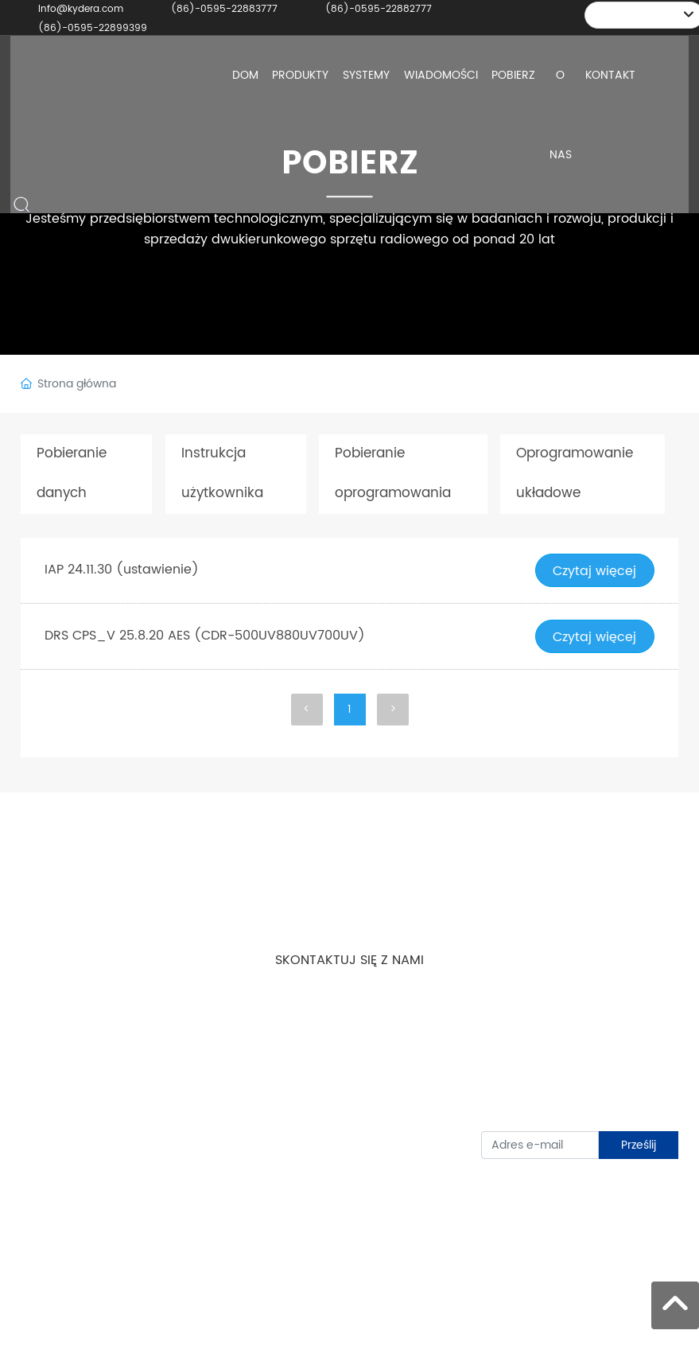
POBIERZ (350, 163)
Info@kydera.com (80, 9)
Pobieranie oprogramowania (389, 474)
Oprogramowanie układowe (571, 474)
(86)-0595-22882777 (378, 9)
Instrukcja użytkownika (219, 474)
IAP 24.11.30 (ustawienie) (122, 570)
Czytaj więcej (594, 571)
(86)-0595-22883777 (224, 9)
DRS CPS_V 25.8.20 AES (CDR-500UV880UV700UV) (205, 636)
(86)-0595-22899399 (92, 28)
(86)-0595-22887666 (365, 1122)
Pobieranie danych (70, 474)
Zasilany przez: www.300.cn (635, 1337)
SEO (669, 1345)
